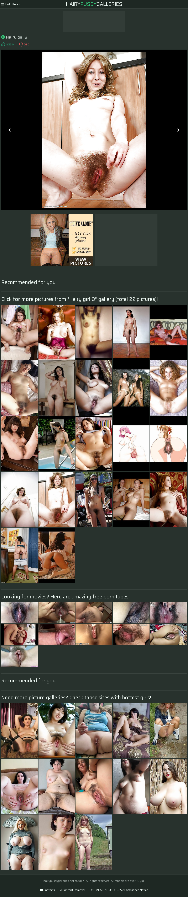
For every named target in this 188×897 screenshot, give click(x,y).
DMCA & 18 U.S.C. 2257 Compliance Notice (119, 890)
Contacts (47, 890)
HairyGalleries (94, 4)
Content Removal (72, 890)
